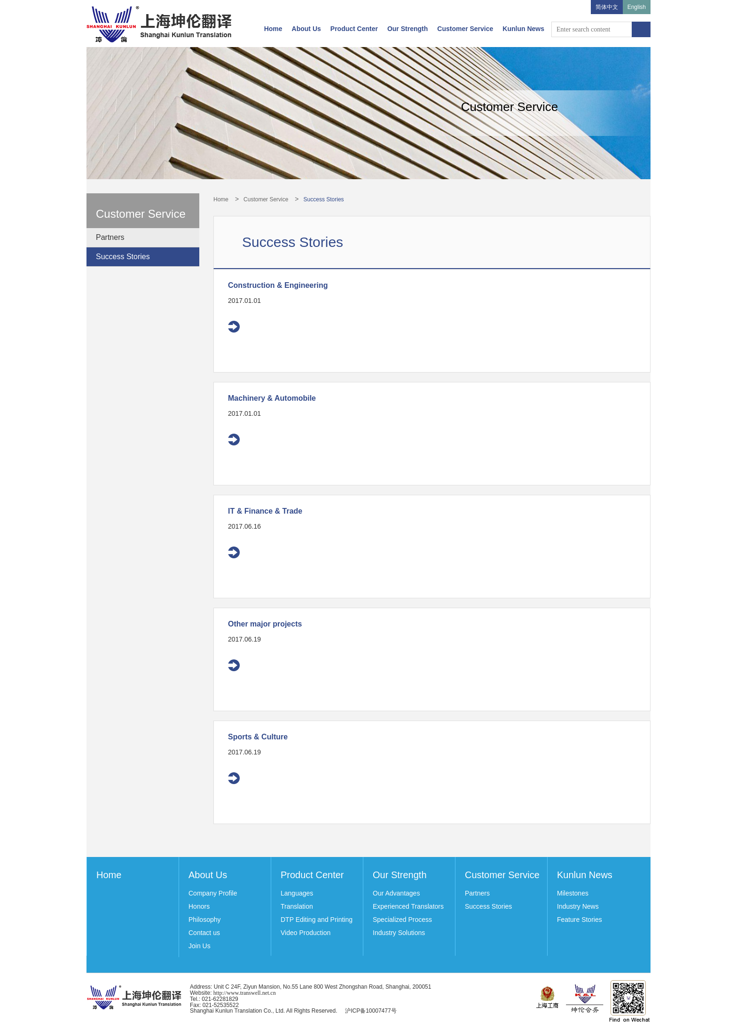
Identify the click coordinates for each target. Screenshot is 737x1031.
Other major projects (265, 624)
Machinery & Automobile (272, 398)
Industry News (578, 906)
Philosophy (204, 919)
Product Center (354, 28)
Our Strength (407, 28)
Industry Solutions (399, 932)
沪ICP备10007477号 (370, 1010)
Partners (110, 237)
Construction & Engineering (278, 285)
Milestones (572, 893)
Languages (297, 893)
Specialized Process (402, 919)
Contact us (204, 932)
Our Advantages (396, 893)
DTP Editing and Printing (317, 919)
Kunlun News (523, 28)
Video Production (305, 932)
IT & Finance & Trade (265, 511)
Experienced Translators (408, 906)
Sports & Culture (258, 737)
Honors (199, 906)
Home (273, 28)
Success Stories (123, 257)
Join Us (199, 946)
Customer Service (465, 28)
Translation (297, 906)
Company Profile (212, 893)
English (636, 7)
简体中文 (607, 7)
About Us (306, 28)
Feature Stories (579, 919)
